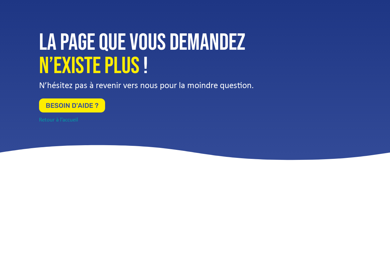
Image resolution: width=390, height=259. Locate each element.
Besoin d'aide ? (72, 105)
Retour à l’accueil (58, 120)
